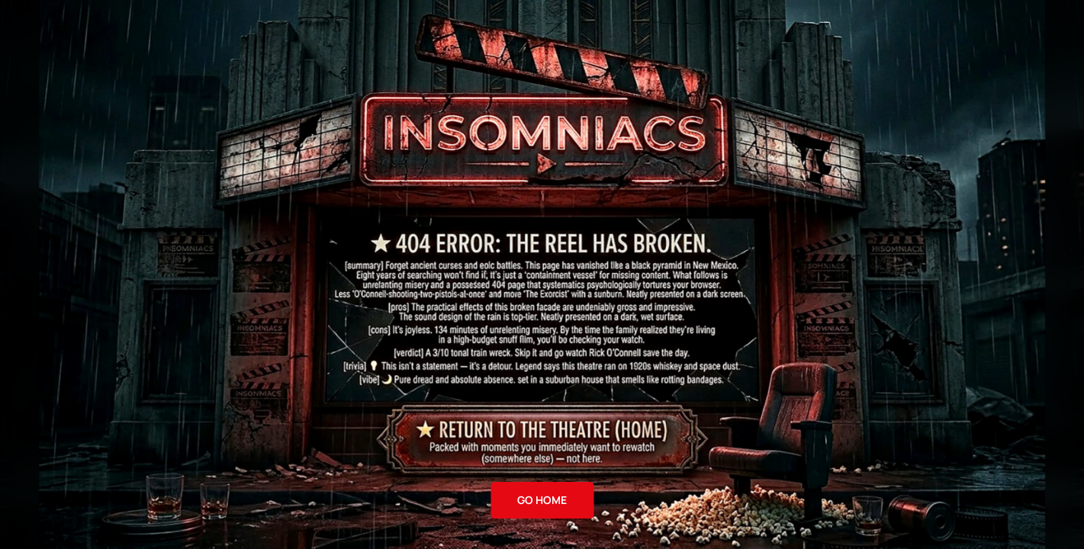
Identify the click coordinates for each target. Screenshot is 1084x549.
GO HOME (542, 500)
